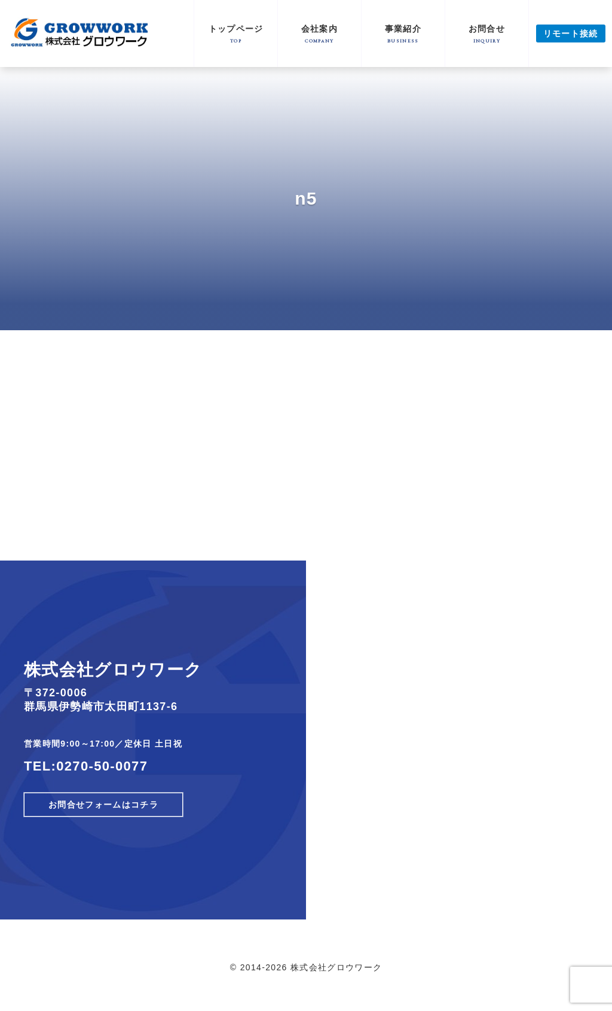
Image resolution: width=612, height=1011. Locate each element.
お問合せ (486, 34)
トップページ (235, 34)
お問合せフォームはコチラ (103, 804)
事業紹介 (403, 34)
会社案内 (319, 34)
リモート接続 (570, 33)
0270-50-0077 (102, 766)
